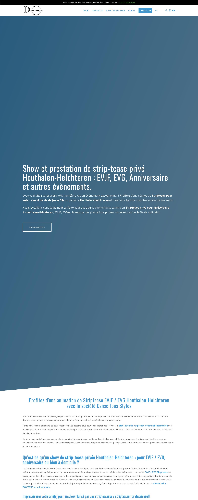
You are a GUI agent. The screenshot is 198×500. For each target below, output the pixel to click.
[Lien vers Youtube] (173, 10)
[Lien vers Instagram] (170, 10)
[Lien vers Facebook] (166, 10)
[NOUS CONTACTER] (37, 227)
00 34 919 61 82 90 (128, 2)
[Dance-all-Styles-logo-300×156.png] (33, 10)
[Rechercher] (156, 10)
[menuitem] (86, 10)
